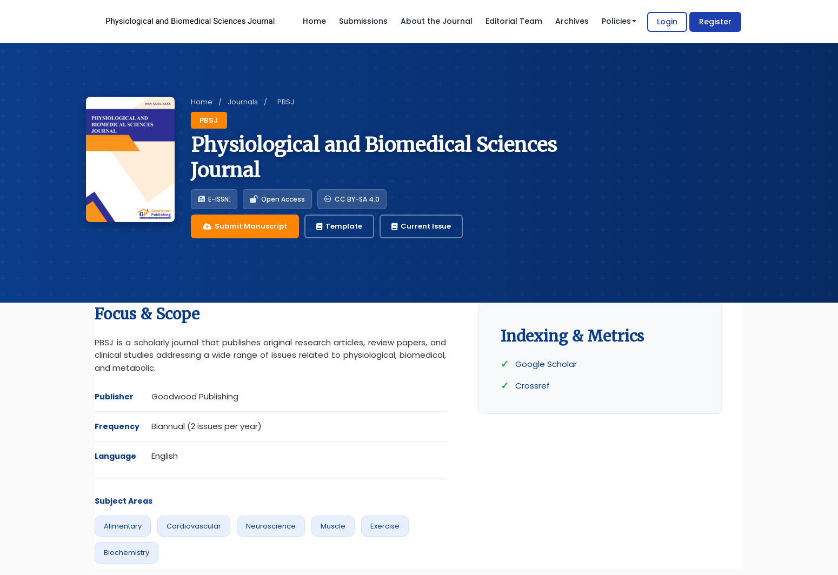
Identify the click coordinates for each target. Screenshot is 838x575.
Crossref (532, 385)
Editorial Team (513, 21)
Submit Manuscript (245, 226)
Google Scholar (546, 364)
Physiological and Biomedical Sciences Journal (190, 21)
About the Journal (437, 21)
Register (715, 21)
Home (314, 21)
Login (667, 21)
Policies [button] (619, 21)
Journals (243, 102)
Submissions (363, 21)
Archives (572, 21)
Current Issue (421, 226)
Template (339, 226)
